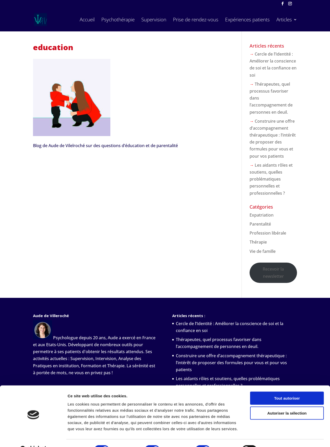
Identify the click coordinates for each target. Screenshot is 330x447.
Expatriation (262, 215)
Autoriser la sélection (287, 400)
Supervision (153, 20)
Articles (284, 20)
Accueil (87, 20)
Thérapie (258, 242)
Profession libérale (268, 233)
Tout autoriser (287, 385)
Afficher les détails (284, 437)
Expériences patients (247, 20)
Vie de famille (263, 251)
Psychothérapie (118, 20)
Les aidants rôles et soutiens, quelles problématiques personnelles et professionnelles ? (271, 179)
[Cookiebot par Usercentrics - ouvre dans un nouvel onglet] (33, 437)
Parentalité (260, 224)
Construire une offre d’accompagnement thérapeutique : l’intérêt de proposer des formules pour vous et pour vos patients (231, 362)
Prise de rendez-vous (195, 20)
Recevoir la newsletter (273, 272)
